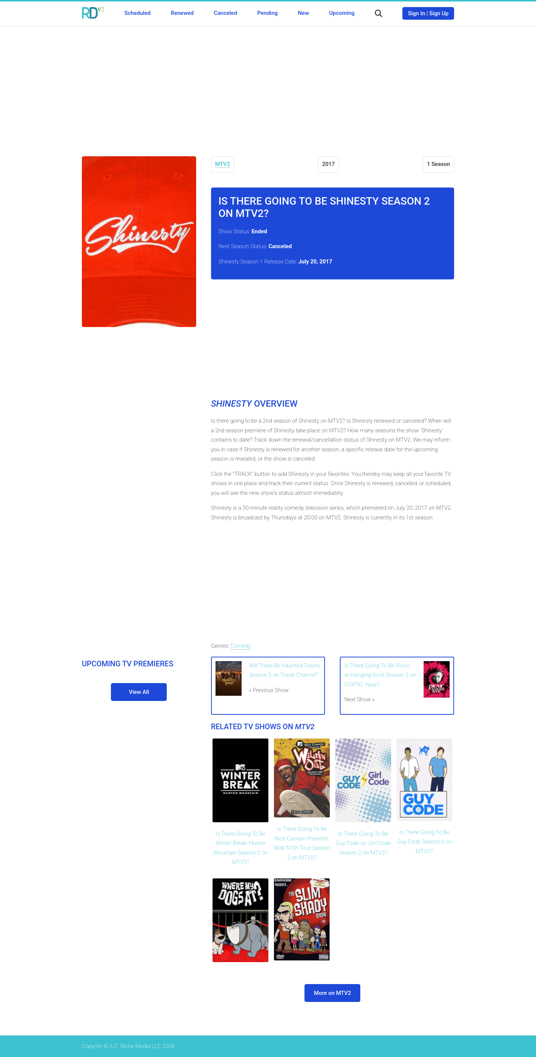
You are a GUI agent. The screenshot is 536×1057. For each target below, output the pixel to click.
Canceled (225, 13)
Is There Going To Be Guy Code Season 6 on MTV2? (424, 842)
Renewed (182, 13)
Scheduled (137, 13)
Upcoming (341, 13)
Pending (267, 13)
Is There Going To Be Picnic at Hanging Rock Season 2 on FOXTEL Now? (380, 675)
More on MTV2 (332, 993)
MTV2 (222, 164)
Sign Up (439, 13)
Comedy (240, 646)
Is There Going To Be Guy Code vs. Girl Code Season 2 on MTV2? (363, 843)
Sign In (416, 13)
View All (139, 692)
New (303, 13)
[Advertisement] (268, 85)
